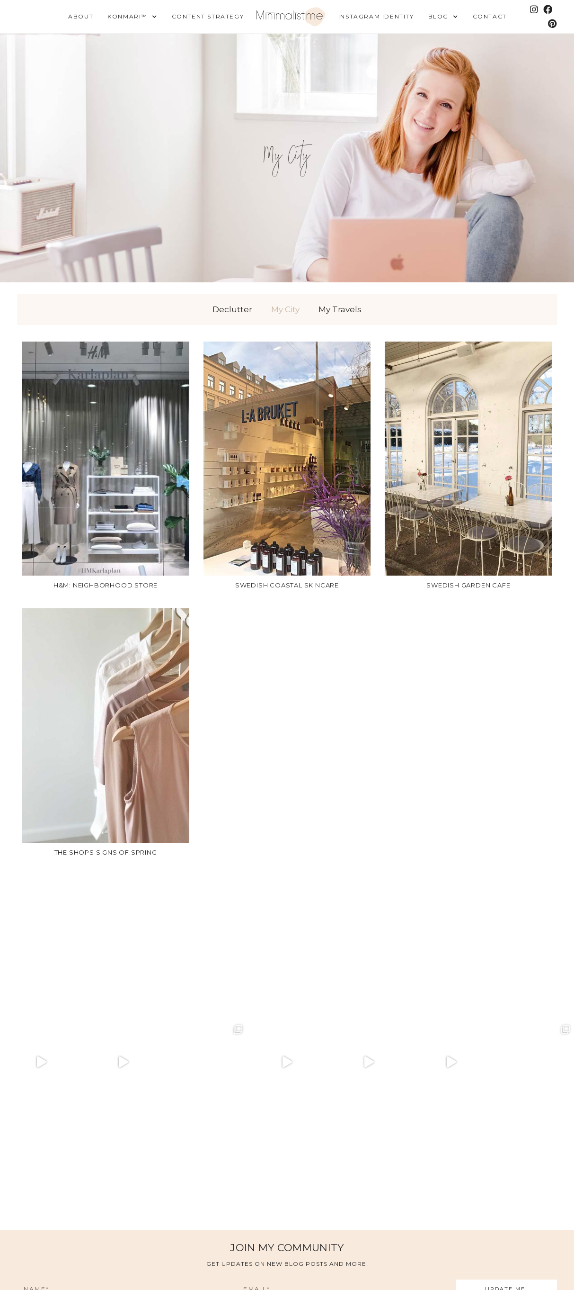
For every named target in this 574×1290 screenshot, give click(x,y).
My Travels (340, 309)
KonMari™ (132, 16)
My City (285, 309)
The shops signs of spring (105, 852)
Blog (443, 16)
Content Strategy (208, 16)
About (80, 16)
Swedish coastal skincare (287, 585)
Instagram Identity (376, 16)
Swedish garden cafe (468, 585)
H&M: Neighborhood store (105, 585)
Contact (490, 16)
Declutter (232, 309)
